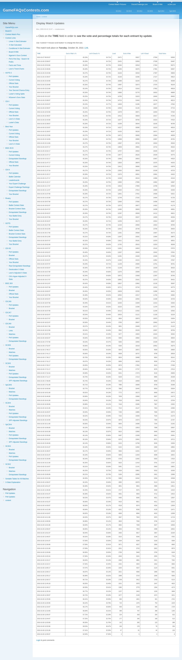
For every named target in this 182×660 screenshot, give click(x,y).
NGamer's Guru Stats (17, 97)
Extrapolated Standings (17, 159)
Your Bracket (13, 87)
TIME (39, 53)
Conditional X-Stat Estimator (19, 48)
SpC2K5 (172, 11)
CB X (7, 101)
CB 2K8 (8, 301)
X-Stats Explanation (12, 482)
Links (11, 331)
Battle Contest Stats (16, 205)
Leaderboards (14, 180)
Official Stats (13, 83)
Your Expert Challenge (17, 184)
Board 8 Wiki (158, 4)
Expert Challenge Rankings (19, 187)
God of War (127, 53)
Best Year (9, 127)
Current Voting (14, 80)
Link (86, 48)
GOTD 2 (8, 73)
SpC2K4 (161, 11)
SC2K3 (129, 11)
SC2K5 (150, 11)
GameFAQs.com (11, 27)
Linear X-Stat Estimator (17, 41)
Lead (114, 53)
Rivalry (8, 198)
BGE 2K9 (9, 283)
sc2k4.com (172, 4)
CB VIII (8, 248)
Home (38, 16)
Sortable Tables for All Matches (17, 479)
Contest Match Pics (12, 34)
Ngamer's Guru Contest (18, 55)
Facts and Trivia (15, 65)
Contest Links (10, 38)
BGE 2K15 (9, 148)
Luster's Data (14, 122)
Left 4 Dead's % (94, 53)
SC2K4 (139, 11)
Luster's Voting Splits (17, 94)
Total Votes (162, 53)
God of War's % (71, 53)
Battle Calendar (15, 177)
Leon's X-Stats (14, 119)
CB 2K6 (8, 324)
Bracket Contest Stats (17, 209)
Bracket (12, 255)
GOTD (7, 223)
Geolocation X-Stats (16, 269)
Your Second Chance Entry (19, 90)
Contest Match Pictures (117, 4)
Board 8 (8, 31)
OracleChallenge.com (139, 4)
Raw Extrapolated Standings (19, 266)
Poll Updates (13, 76)
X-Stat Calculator (15, 45)
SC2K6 (8, 345)
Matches (12, 334)
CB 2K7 (8, 313)
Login (38, 640)
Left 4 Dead (145, 53)
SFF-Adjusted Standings (18, 381)
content (8, 500)
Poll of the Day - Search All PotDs (19, 60)
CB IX (7, 170)
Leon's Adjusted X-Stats (18, 273)
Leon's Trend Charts (16, 69)
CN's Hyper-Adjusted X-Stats (18, 277)
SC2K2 (118, 11)
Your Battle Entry (15, 216)
